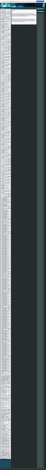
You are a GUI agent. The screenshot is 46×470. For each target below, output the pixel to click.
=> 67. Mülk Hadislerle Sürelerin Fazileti (4, 298)
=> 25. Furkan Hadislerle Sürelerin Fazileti (5, 235)
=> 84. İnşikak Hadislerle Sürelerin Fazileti (5, 324)
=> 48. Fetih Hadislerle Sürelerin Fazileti (4, 270)
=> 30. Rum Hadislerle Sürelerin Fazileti (4, 242)
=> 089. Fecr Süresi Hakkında (5, 158)
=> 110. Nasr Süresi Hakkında (6, 190)
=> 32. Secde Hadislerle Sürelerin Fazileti (5, 246)
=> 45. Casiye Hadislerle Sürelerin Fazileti (5, 266)
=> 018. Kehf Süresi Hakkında (6, 50)
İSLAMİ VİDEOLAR (4, 373)
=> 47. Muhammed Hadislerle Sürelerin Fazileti (5, 269)
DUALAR (2, 406)
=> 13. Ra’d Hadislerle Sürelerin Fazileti (4, 216)
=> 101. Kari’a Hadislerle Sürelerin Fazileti (5, 350)
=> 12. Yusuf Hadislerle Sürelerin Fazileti (4, 215)
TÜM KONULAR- (4, 9)
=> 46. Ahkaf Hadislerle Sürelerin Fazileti (4, 267)
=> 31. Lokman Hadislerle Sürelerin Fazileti (5, 244)
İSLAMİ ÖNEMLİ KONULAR (5, 412)
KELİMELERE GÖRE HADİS (5, 382)
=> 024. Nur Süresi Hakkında (5, 59)
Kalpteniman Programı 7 (5, 432)
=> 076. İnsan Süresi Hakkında (6, 138)
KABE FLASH (3, 394)
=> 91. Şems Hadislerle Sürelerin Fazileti (5, 335)
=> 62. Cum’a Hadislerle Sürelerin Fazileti (5, 292)
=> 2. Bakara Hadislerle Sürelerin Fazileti (5, 199)
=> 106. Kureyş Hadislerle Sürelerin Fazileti (5, 358)
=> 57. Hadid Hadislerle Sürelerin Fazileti (5, 284)
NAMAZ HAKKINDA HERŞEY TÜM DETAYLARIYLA (5, 399)
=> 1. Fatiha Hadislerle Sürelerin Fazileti (4, 198)
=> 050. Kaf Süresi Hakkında (5, 99)
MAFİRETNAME (3, 392)
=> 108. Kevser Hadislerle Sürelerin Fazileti (5, 361)
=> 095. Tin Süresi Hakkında (5, 167)
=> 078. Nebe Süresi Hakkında (6, 141)
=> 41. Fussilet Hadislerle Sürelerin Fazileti (5, 259)
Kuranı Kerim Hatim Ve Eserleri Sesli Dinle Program (6, 439)
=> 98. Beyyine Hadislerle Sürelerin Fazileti (5, 346)
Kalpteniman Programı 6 (5, 431)
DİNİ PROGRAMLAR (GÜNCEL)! (4, 428)
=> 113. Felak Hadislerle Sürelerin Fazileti (5, 369)
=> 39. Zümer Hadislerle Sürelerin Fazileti (5, 256)
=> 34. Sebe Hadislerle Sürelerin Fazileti (4, 249)
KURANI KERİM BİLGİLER (5, 386)
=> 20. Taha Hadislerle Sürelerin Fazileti (4, 227)
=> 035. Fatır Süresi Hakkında (6, 76)
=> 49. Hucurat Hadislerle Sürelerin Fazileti (5, 272)
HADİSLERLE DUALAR (5, 400)
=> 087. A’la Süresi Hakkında (5, 155)
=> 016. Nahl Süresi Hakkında (6, 47)
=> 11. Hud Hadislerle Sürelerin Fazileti (4, 213)
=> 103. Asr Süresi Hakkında (5, 179)
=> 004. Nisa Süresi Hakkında (5, 29)
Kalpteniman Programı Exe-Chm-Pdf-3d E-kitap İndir (5, 446)
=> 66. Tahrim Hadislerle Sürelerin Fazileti (5, 296)
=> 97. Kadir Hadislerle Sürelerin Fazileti (4, 344)
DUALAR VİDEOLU (4, 407)
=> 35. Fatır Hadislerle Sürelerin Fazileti (4, 250)
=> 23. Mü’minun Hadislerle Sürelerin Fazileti (5, 232)
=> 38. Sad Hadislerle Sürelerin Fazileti (4, 255)
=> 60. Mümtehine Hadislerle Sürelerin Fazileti (5, 289)
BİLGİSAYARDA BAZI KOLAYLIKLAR (4, 425)
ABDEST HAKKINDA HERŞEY (6, 419)
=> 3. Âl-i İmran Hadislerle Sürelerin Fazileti (5, 201)
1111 (2, 401)
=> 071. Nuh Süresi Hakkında (5, 131)
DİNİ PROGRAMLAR (4, 385)
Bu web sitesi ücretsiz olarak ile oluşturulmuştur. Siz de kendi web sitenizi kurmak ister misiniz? (23, 1)
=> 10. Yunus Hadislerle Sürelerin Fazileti (5, 212)
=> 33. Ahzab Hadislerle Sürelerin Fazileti (5, 247)
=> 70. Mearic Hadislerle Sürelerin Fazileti (5, 303)
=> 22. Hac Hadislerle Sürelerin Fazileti (4, 230)
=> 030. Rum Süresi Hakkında (6, 68)
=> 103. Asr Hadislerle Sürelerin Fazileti (4, 353)
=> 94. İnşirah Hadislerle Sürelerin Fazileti (5, 340)
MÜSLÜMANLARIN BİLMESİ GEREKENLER (5, 411)
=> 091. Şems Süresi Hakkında (6, 161)
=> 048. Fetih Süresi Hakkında (6, 96)
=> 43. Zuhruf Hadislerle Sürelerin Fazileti (5, 263)
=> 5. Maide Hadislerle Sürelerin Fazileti (4, 204)
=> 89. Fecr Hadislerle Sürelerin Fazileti (4, 332)
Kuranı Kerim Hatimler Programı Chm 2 (4, 437)
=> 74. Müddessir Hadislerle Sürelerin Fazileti (5, 309)
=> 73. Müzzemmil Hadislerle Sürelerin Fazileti (5, 307)
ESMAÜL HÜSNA (4, 397)
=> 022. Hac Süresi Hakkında (5, 56)
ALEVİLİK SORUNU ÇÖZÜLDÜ (4, 415)
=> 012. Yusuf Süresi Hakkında (6, 41)
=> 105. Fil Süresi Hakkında (5, 182)
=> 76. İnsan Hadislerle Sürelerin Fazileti (4, 312)
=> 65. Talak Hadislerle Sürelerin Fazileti (4, 295)
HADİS (2, 422)
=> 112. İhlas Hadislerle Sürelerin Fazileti (5, 367)
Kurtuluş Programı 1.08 (4, 449)
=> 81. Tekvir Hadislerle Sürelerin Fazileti (5, 320)
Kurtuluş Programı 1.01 (4, 445)
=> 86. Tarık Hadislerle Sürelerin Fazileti (4, 327)
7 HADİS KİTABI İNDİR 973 (5, 375)
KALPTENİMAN (3, 15)
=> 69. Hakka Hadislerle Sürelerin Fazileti (5, 301)
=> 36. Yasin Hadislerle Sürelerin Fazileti (4, 252)
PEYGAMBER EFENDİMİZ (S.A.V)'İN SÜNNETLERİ (5, 414)
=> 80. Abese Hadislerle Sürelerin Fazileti (5, 318)
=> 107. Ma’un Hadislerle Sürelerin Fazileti (5, 360)
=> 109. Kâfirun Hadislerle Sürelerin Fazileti (5, 363)
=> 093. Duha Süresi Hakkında (6, 164)
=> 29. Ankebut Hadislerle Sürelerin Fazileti (5, 241)
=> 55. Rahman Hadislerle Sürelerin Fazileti (5, 281)
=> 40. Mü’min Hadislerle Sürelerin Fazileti (5, 258)
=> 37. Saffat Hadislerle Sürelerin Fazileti (5, 253)
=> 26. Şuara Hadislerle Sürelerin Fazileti (5, 236)
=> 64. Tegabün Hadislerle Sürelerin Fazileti (5, 293)
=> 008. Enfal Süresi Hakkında (6, 35)
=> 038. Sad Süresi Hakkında (5, 80)
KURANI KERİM (3, 426)
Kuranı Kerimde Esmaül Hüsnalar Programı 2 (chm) (5, 440)
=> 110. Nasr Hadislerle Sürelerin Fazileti (5, 364)
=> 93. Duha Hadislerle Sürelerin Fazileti (4, 338)
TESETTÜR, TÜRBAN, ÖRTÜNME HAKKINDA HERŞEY (5, 417)
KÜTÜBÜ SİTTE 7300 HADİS (5, 395)
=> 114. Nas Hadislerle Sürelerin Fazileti (4, 370)
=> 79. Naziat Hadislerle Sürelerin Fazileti (5, 316)
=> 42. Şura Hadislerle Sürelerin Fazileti (4, 261)
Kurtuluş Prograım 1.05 (4, 448)
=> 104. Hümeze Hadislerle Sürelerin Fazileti (5, 355)
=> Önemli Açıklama (4, 23)
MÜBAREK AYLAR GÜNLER (5, 409)
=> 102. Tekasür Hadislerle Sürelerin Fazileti (5, 352)
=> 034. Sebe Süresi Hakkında (6, 74)
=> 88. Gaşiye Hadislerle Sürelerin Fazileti (5, 330)
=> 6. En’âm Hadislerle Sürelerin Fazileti (4, 205)
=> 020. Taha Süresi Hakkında (6, 53)
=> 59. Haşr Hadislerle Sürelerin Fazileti (4, 287)
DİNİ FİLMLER (3, 389)
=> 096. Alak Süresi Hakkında (5, 169)
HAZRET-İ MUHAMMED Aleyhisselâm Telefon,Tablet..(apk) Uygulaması (5, 454)
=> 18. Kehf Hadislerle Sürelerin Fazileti (4, 224)
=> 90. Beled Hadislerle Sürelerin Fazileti (5, 333)
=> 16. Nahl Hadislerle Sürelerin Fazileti (4, 221)
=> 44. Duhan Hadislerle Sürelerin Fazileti (5, 264)
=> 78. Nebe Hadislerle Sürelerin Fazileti (4, 315)
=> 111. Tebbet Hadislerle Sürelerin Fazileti (5, 366)
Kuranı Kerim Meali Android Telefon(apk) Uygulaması (5, 452)
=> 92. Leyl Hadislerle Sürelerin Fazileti (4, 337)
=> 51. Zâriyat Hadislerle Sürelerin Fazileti (5, 275)
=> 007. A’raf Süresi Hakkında (5, 33)
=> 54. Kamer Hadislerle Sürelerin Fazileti (5, 279)
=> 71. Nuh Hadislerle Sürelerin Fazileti (4, 304)
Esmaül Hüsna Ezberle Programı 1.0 (4, 442)
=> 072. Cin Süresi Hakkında (5, 132)
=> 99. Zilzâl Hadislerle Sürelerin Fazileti (4, 347)
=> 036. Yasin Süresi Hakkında (6, 77)
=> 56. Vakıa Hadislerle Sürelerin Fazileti (4, 283)
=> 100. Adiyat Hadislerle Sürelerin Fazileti (5, 349)
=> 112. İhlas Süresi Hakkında (6, 193)
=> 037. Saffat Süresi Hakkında (6, 79)
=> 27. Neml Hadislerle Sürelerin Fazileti (4, 238)
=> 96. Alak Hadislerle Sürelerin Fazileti (4, 343)
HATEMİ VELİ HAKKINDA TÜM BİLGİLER (5, 391)
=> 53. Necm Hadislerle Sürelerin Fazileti (5, 278)
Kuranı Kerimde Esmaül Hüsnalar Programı (5, 434)
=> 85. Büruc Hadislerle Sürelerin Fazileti (5, 326)
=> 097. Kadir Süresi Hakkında (6, 170)
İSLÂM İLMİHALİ (3, 404)
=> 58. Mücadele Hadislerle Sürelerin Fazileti (5, 286)
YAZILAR (2, 423)
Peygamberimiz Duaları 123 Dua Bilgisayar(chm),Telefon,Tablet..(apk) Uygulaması (6, 457)
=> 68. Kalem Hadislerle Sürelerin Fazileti (5, 300)
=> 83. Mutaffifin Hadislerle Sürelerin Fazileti (5, 323)
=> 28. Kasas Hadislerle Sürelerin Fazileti (5, 239)
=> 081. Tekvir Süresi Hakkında (6, 146)
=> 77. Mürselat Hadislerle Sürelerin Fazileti (5, 313)
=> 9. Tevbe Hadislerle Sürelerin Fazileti (4, 210)
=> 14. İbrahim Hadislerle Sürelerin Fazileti (5, 218)
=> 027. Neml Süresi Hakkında (6, 64)
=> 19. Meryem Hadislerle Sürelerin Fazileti (5, 226)
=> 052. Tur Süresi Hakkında (5, 102)
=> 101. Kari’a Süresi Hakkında (6, 176)
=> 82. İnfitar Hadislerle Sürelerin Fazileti (4, 321)
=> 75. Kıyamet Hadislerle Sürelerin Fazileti (5, 310)
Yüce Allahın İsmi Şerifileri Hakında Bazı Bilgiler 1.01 (5, 443)
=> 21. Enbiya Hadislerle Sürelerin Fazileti (5, 229)
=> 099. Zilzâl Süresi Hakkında (6, 173)
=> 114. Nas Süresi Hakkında (5, 196)
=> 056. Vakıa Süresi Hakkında (6, 108)
